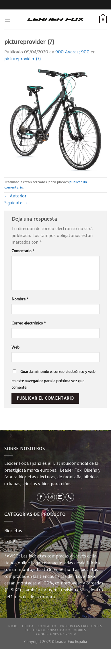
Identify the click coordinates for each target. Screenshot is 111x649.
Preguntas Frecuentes (81, 626)
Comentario (22, 250)
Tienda (28, 626)
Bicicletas (13, 531)
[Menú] (7, 19)
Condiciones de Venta (56, 633)
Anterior (15, 196)
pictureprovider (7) (22, 59)
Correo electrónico (28, 323)
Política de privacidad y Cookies (55, 630)
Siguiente (16, 203)
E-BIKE (11, 541)
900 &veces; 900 (72, 52)
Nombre (19, 299)
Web (15, 347)
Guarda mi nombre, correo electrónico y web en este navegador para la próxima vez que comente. (53, 379)
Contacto (47, 626)
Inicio (12, 626)
